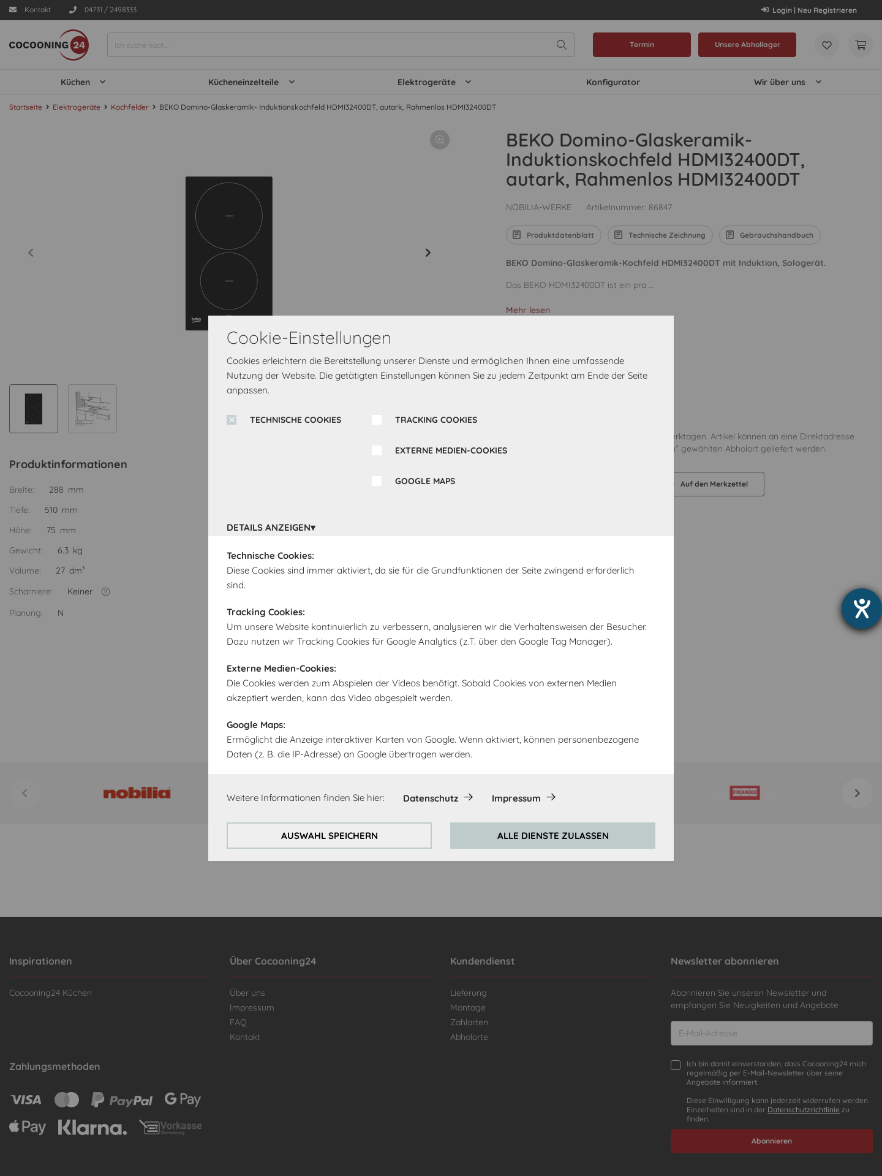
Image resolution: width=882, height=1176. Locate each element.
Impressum (516, 798)
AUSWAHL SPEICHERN (329, 835)
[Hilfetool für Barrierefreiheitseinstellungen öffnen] (862, 608)
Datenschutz (430, 798)
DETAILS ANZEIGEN (269, 527)
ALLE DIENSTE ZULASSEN (553, 835)
